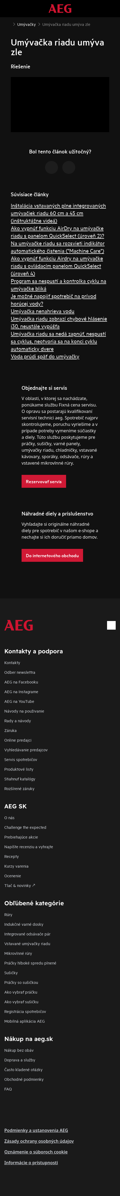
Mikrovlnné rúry (18, 953)
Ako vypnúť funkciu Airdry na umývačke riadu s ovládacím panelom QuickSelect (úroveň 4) (57, 265)
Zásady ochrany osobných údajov (39, 1141)
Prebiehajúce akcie (21, 836)
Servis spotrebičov (20, 759)
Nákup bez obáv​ (19, 1050)
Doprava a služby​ (19, 1059)
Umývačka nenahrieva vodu (42, 310)
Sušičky (11, 972)
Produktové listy (18, 768)
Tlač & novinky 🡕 (19, 885)
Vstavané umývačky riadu (27, 943)
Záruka (10, 730)
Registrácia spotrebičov (25, 1011)
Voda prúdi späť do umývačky (45, 356)
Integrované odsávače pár (27, 933)
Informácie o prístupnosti (31, 1163)
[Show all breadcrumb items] (8, 24)
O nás (9, 817)
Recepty (11, 856)
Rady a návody (17, 720)
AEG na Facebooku (21, 681)
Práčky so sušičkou (21, 982)
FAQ (8, 1088)
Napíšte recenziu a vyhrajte (28, 846)
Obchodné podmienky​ (24, 1079)
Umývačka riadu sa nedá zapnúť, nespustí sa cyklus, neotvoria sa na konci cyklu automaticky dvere (58, 341)
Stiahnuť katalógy (19, 778)
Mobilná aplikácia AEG (24, 1020)
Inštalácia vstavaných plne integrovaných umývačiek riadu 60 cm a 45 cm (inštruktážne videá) (58, 213)
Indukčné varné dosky (23, 924)
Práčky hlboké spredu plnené (30, 962)
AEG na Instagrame (21, 691)
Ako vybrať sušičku (21, 1001)
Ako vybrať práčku (20, 991)
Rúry (8, 914)
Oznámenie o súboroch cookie (36, 1152)
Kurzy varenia (16, 865)
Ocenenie (12, 875)
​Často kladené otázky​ (23, 1069)
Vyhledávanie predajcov (26, 749)
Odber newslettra (19, 672)
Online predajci (18, 739)
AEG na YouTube (19, 701)
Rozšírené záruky (19, 788)
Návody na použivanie (24, 710)
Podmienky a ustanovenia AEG (36, 1130)
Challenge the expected (25, 827)
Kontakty (12, 662)
